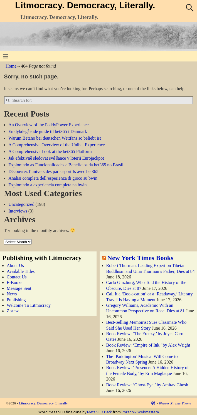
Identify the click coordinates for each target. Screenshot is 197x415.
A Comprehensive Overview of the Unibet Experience (56, 144)
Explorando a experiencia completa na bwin (47, 184)
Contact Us (17, 277)
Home (11, 66)
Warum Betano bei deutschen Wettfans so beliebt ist (54, 138)
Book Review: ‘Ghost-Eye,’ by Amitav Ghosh (147, 384)
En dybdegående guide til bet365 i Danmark (47, 131)
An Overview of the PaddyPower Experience (48, 124)
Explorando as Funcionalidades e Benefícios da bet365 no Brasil (65, 164)
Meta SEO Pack (99, 411)
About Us (15, 265)
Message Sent (19, 288)
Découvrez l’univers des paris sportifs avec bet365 (53, 171)
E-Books (14, 282)
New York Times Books (140, 257)
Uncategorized (21, 204)
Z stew (13, 310)
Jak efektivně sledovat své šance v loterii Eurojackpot (56, 158)
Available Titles (21, 271)
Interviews (17, 211)
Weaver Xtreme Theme (175, 403)
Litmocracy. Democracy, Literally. (85, 5)
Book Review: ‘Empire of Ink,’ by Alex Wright (148, 345)
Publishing (16, 299)
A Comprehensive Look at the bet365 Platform (50, 151)
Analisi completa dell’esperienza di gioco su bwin (52, 178)
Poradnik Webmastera (140, 411)
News (12, 294)
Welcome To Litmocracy (29, 305)
